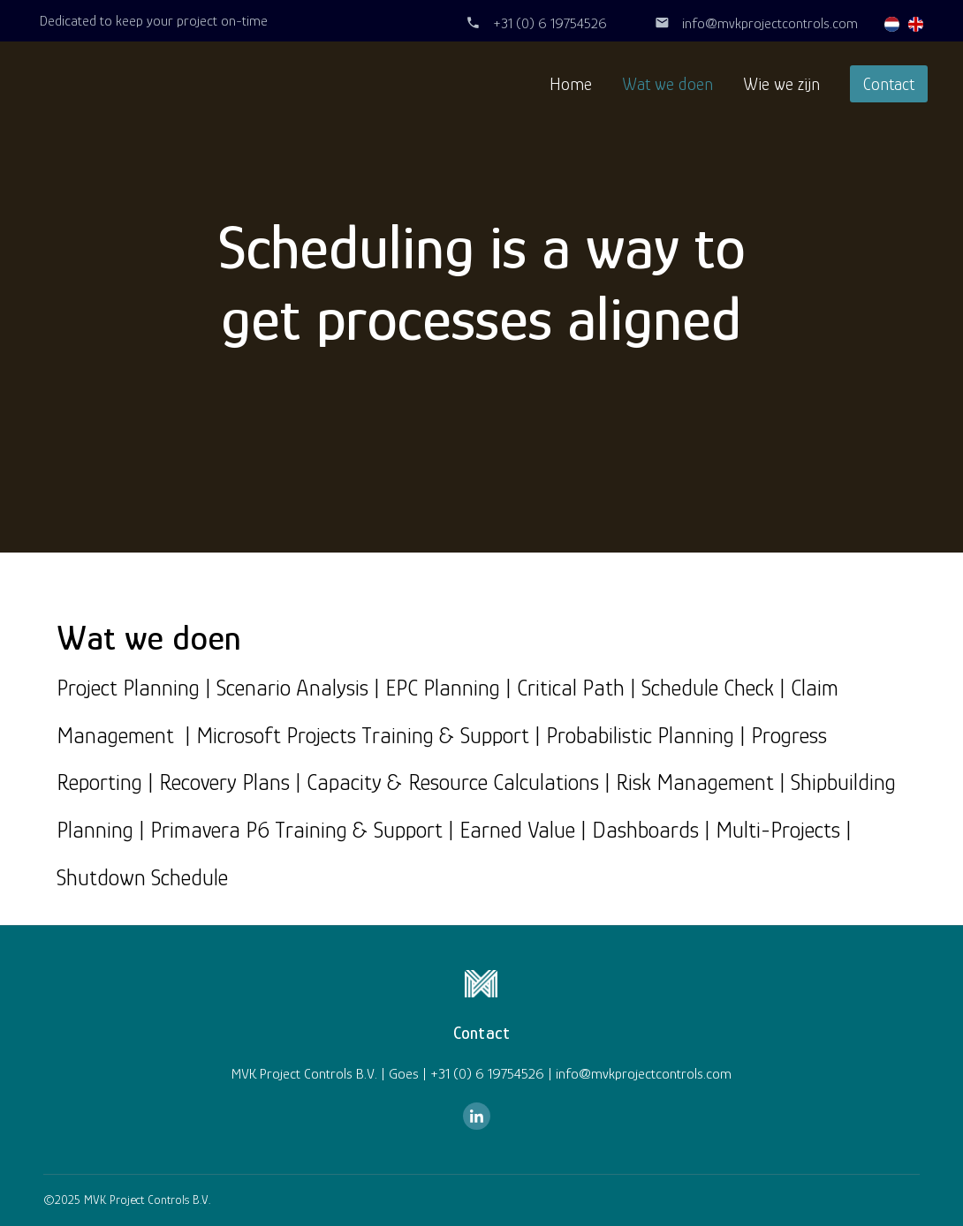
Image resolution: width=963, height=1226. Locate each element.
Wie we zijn (781, 84)
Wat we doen (667, 84)
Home (571, 84)
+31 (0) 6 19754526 (549, 23)
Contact (888, 84)
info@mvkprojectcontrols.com (770, 23)
